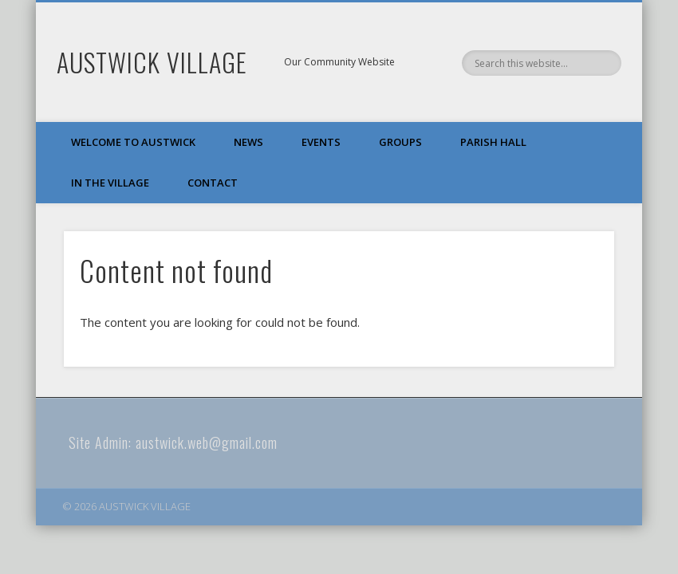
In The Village (110, 182)
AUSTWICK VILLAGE (152, 62)
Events (321, 142)
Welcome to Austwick (133, 142)
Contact (212, 182)
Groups (400, 142)
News (248, 142)
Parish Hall (493, 142)
